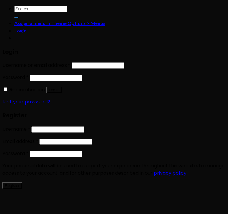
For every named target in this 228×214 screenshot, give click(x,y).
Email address (20, 141)
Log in (54, 90)
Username (16, 129)
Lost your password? (26, 101)
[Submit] (16, 17)
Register (12, 185)
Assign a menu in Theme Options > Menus (59, 23)
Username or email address (36, 65)
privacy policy (170, 173)
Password (15, 77)
